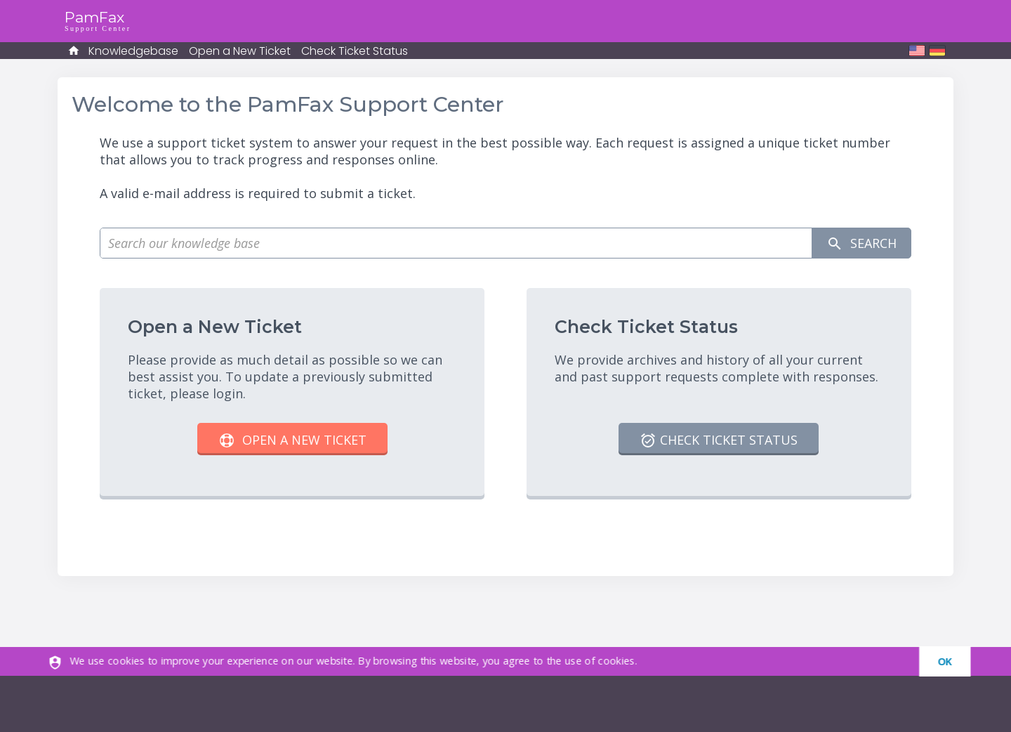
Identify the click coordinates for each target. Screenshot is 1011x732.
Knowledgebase (133, 51)
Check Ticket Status (354, 51)
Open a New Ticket (240, 51)
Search (861, 243)
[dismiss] (938, 661)
